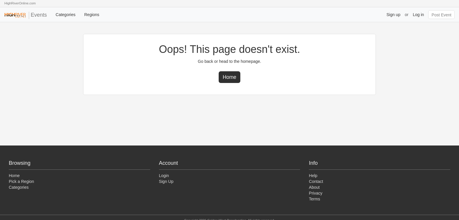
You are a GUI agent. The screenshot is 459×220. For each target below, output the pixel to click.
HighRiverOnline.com (20, 3)
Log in (418, 14)
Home (230, 77)
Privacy (315, 193)
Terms (314, 199)
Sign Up (166, 181)
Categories (66, 14)
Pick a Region (21, 181)
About (314, 187)
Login (164, 175)
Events (25, 15)
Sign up (393, 14)
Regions (91, 14)
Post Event (441, 15)
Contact (316, 181)
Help (313, 175)
